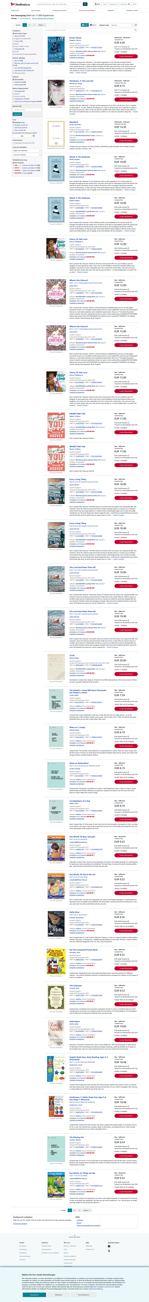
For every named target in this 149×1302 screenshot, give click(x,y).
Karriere (66, 1253)
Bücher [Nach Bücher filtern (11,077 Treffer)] (19, 36)
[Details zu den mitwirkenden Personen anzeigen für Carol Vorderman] (76, 1065)
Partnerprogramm (47, 1249)
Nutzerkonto (113, 4)
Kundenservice (90, 1249)
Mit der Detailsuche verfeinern (43, 18)
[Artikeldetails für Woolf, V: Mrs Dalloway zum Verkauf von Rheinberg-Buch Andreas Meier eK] (56, 169)
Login (104, 4)
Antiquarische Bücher (60, 10)
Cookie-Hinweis (68, 1263)
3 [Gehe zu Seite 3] (34, 25)
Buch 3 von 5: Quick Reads (78, 915)
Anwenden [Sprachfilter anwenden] (17, 114)
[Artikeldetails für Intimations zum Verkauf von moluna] (56, 1033)
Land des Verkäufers (19, 155)
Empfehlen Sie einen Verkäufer (50, 1253)
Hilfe (134, 4)
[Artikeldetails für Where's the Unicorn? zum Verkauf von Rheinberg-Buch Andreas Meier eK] (56, 338)
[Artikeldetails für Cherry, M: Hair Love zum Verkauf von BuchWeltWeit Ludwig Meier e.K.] (56, 381)
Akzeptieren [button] (34, 1295)
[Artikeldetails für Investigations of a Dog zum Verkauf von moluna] (56, 810)
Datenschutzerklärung (70, 1256)
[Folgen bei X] (109, 1251)
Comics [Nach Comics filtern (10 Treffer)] (17, 41)
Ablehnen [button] (58, 1295)
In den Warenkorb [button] (126, 56)
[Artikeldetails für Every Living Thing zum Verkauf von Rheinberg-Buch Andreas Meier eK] (56, 491)
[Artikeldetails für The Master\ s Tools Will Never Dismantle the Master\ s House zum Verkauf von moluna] (56, 699)
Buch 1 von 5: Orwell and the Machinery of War (85, 766)
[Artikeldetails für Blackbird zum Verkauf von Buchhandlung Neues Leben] (56, 134)
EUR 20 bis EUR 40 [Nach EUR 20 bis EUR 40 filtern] (20, 127)
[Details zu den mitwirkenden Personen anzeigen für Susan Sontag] (74, 730)
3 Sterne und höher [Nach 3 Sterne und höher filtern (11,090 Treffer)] (27, 168)
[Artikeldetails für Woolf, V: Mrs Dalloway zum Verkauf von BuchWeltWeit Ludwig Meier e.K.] (56, 210)
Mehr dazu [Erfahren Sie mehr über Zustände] (22, 58)
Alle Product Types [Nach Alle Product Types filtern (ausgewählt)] (20, 33)
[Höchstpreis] (27, 136)
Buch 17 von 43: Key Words (78, 1175)
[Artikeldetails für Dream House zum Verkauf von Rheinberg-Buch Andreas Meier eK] (56, 49)
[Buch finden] (85, 4)
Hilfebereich (89, 1246)
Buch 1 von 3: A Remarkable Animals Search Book (86, 283)
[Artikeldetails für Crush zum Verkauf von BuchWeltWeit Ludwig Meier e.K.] (56, 667)
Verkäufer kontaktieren (77, 57)
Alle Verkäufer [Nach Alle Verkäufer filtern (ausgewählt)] (19, 163)
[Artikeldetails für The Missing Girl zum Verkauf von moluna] (56, 1149)
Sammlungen (35, 10)
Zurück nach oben (74, 1237)
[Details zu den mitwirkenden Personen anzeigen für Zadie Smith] (74, 1024)
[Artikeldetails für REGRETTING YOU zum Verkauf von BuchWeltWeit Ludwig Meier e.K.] (56, 425)
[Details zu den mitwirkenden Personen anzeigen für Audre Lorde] (74, 695)
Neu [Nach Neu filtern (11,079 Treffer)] (18, 60)
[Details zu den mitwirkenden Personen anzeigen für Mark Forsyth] (74, 988)
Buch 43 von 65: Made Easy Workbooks (82, 1102)
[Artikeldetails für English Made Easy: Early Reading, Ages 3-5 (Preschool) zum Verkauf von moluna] (56, 1069)
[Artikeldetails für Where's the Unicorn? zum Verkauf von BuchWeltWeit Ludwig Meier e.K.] (56, 292)
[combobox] (59, 4)
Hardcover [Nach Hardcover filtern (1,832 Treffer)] (19, 82)
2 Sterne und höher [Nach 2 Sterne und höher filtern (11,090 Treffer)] (27, 165)
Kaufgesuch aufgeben (20, 1223)
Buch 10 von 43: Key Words (78, 839)
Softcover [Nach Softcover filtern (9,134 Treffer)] (19, 85)
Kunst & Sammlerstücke (87, 10)
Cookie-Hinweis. (109, 1287)
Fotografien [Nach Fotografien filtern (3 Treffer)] (18, 49)
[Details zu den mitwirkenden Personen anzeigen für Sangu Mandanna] (76, 83)
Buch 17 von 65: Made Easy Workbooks (82, 1062)
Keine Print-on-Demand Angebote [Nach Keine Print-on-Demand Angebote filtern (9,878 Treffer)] (27, 101)
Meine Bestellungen (25, 1256)
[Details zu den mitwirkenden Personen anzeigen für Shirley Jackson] (75, 1140)
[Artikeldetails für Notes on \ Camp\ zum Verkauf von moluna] (56, 736)
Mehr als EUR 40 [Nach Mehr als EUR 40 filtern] (19, 130)
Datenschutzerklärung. (96, 1289)
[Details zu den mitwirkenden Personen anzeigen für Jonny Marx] (74, 286)
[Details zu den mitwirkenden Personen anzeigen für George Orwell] (75, 769)
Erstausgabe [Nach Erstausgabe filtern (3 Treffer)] (18, 91)
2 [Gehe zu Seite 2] (29, 25)
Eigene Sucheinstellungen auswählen (88, 1225)
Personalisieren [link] (83, 1295)
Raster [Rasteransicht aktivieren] (93, 25)
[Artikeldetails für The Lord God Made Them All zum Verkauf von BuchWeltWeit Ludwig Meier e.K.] (56, 579)
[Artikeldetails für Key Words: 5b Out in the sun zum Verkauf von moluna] (56, 886)
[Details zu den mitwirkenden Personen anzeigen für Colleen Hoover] (75, 416)
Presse (65, 1249)
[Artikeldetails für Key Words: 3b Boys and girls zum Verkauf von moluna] (56, 848)
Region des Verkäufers (20, 150)
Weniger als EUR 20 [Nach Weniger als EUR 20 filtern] (20, 125)
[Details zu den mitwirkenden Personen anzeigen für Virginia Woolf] (75, 159)
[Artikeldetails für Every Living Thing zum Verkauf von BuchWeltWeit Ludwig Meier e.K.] (56, 535)
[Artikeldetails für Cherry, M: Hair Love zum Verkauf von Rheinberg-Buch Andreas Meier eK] (56, 248)
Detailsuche (15, 10)
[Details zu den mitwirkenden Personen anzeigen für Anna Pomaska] (75, 952)
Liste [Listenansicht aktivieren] (84, 25)
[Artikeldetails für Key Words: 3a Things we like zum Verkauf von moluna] (56, 1185)
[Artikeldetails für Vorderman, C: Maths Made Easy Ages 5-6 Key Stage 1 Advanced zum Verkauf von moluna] (56, 1106)
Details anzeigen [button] (81, 72)
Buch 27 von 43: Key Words (78, 877)
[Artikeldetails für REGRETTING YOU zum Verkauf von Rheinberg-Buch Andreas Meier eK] (56, 458)
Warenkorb (23, 1259)
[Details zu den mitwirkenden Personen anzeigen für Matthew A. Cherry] (76, 242)
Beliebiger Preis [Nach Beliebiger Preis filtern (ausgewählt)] (19, 122)
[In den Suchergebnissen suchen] (91, 30)
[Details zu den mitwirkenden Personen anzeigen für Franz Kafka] (74, 803)
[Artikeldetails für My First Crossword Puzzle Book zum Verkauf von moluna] (56, 961)
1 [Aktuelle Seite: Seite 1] (24, 25)
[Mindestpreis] (16, 136)
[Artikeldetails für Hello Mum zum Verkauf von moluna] (56, 924)
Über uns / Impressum (70, 1246)
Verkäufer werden (132, 10)
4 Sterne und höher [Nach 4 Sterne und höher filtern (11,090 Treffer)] (27, 170)
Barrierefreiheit (68, 1266)
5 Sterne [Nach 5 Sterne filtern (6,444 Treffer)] (23, 173)
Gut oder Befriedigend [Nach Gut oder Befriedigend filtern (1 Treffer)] (22, 68)
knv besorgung (25, 18)
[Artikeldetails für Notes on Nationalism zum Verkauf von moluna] (56, 775)
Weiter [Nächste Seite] (41, 25)
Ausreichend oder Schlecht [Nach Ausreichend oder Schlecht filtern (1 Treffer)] (23, 70)
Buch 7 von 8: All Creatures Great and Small (84, 570)
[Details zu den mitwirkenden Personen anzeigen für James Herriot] (74, 485)
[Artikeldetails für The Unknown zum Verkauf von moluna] (56, 997)
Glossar (79, 1223)
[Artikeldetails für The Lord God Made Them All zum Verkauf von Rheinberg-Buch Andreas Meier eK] (56, 623)
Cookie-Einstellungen (38, 1287)
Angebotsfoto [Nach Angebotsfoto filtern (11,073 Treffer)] (21, 99)
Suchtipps (80, 1220)
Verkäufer (110, 10)
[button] (135, 30)
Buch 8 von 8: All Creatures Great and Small (84, 482)
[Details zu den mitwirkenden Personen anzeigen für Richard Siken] (74, 658)
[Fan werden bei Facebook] (109, 1246)
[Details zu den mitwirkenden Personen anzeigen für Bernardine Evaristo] (77, 917)
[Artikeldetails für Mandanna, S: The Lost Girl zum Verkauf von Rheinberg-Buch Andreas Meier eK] (56, 93)
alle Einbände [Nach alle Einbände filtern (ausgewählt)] (18, 79)
